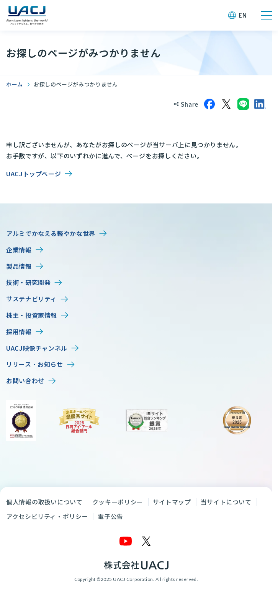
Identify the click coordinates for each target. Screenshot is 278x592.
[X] (146, 541)
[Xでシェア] (226, 104)
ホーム (14, 84)
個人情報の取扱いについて (44, 501)
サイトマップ (172, 501)
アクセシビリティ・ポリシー (47, 516)
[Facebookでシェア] (209, 104)
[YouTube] (125, 541)
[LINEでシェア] (243, 104)
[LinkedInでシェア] (260, 104)
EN (242, 15)
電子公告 (110, 516)
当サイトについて (226, 501)
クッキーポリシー (117, 501)
